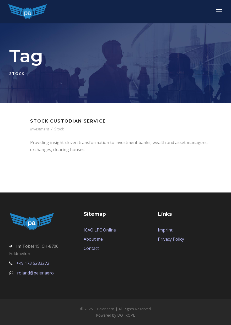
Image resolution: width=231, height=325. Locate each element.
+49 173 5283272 (32, 263)
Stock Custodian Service (68, 121)
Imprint (165, 230)
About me (93, 239)
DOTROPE (126, 315)
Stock (59, 129)
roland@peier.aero (35, 273)
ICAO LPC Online (100, 230)
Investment (39, 129)
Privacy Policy (171, 239)
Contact (91, 248)
